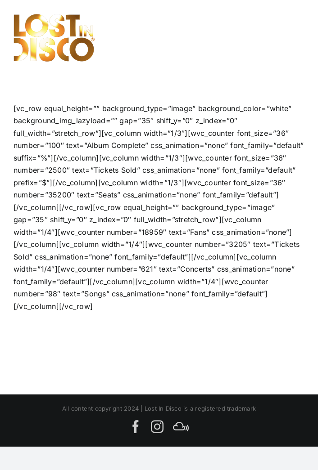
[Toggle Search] (263, 37)
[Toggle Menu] (294, 37)
